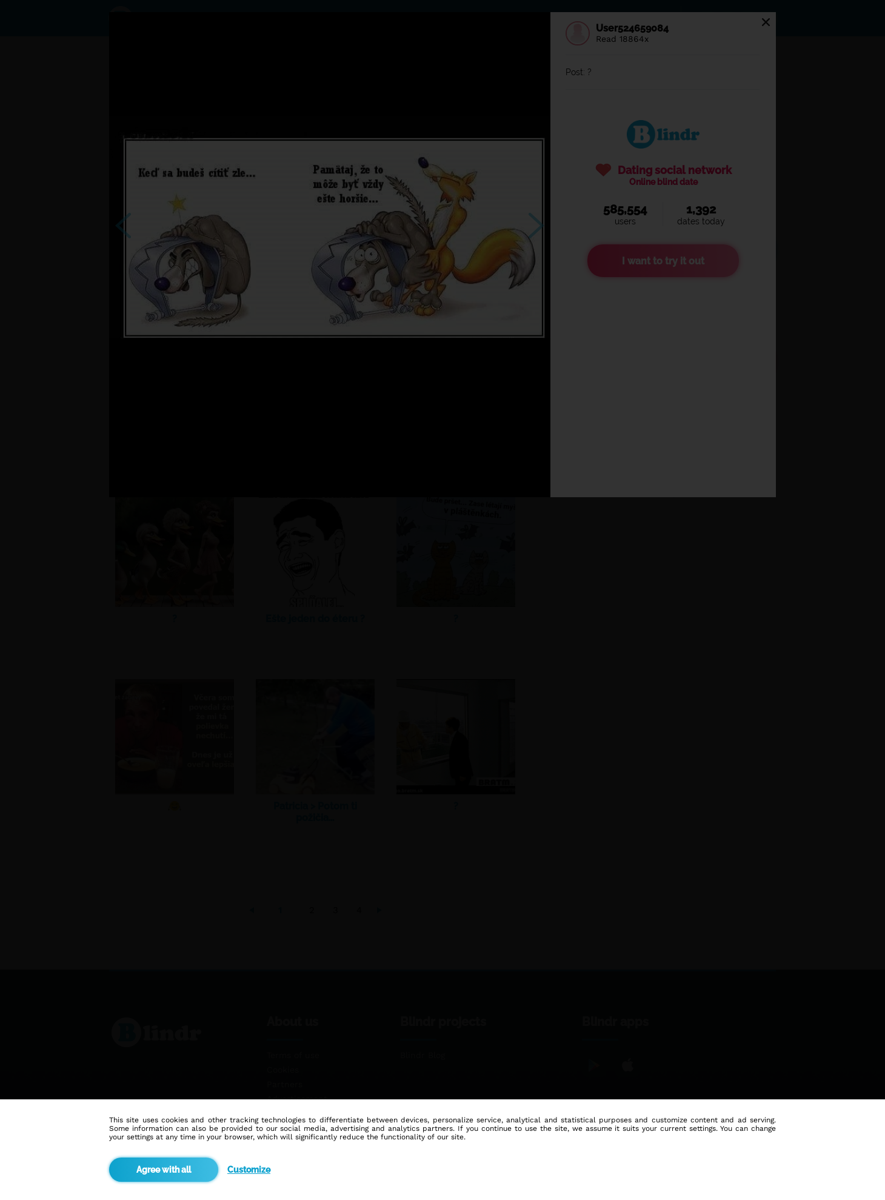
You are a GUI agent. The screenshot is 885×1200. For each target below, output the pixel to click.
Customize (248, 1170)
